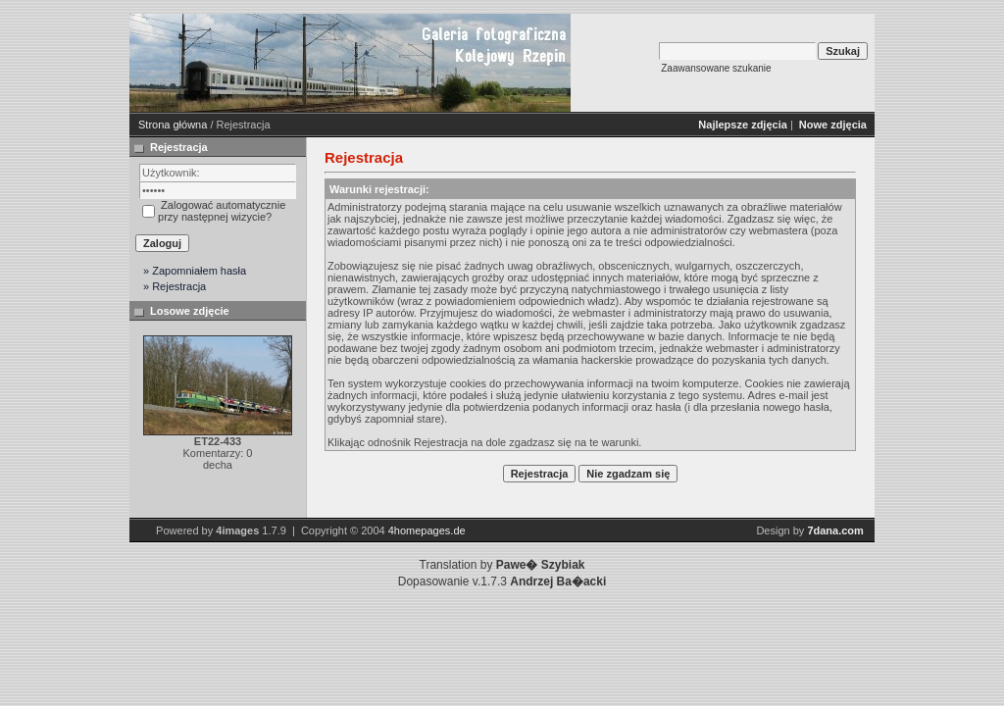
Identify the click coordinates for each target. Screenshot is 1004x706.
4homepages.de (427, 530)
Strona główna (172, 124)
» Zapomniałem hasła (194, 271)
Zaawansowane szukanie (716, 68)
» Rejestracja (174, 286)
